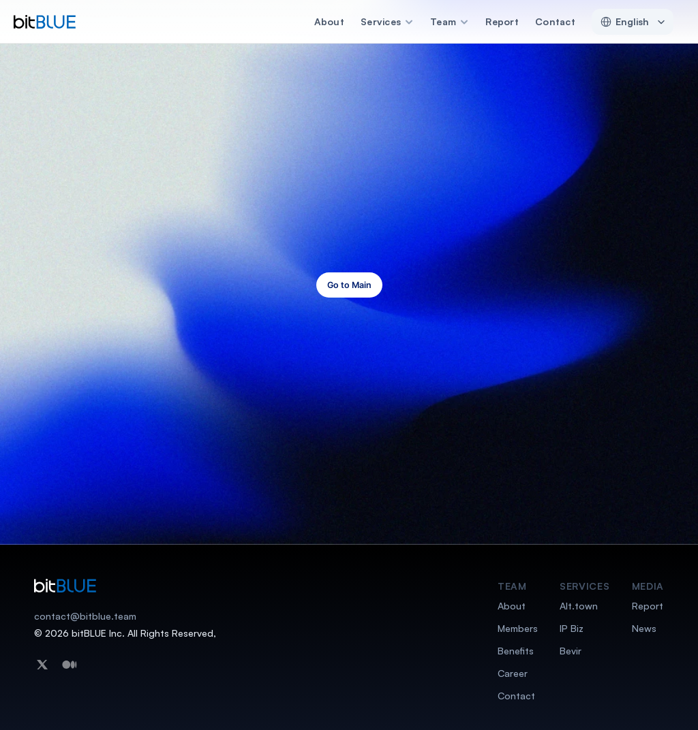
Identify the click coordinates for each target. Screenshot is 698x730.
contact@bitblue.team (85, 616)
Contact (555, 21)
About (329, 21)
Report (502, 21)
